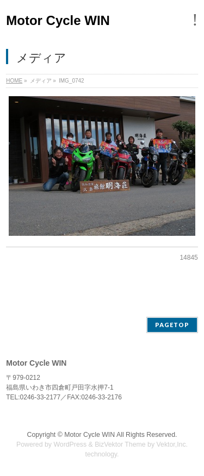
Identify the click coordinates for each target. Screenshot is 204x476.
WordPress (69, 444)
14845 (188, 257)
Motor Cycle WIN (58, 20)
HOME (14, 81)
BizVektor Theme (120, 444)
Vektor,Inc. (172, 444)
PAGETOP (172, 324)
